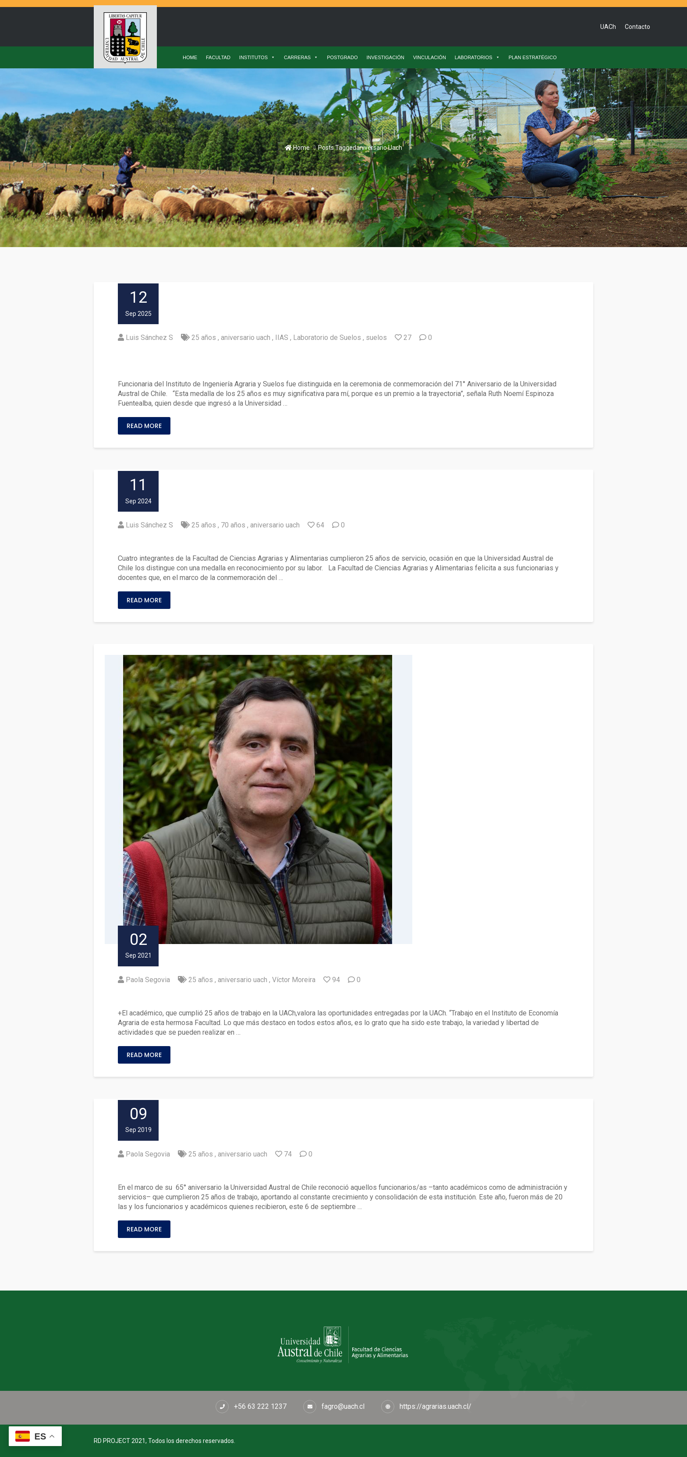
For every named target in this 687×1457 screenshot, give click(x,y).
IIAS (281, 337)
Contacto (637, 26)
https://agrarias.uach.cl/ (435, 1406)
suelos (376, 337)
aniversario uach (245, 337)
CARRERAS (301, 57)
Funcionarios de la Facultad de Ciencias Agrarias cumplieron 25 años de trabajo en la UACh (317, 1171)
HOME (190, 57)
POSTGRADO (342, 57)
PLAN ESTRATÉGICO (533, 57)
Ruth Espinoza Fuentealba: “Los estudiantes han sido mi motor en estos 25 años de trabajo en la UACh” (341, 361)
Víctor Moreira (293, 980)
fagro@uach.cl (343, 1406)
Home (297, 147)
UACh (608, 26)
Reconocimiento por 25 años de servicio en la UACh (231, 542)
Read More (144, 425)
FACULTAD (218, 57)
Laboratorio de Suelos (327, 337)
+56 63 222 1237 (260, 1406)
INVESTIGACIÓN (385, 57)
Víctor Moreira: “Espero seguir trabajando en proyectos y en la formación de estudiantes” (316, 997)
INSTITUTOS (257, 57)
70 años (233, 525)
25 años (203, 337)
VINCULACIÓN (429, 57)
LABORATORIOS (477, 57)
